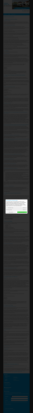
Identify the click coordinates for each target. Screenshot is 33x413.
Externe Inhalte (9, 209)
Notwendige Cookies (10, 207)
